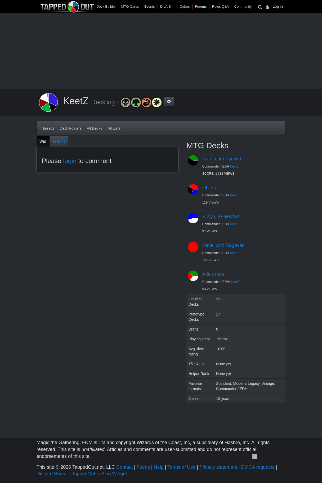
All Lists (114, 128)
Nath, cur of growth (222, 158)
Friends (59, 141)
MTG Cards (130, 6)
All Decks (94, 128)
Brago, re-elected (220, 216)
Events (149, 6)
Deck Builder (106, 6)
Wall (43, 141)
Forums (201, 6)
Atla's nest (213, 274)
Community (243, 6)
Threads (47, 128)
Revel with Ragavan (223, 245)
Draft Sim (167, 6)
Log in (278, 6)
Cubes (185, 6)
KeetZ (234, 166)
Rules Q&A (220, 6)
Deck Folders (70, 128)
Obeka (209, 187)
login (70, 160)
